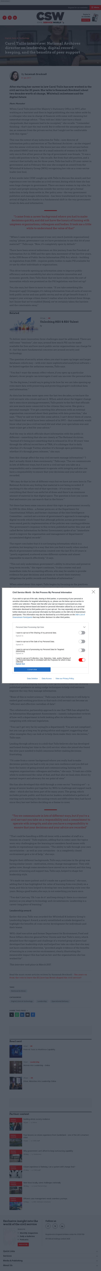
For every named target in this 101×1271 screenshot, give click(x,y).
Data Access (47, 679)
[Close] (94, 592)
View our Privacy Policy (64, 679)
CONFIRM (32, 670)
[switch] (82, 632)
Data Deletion (32, 679)
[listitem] (50, 627)
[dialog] (50, 635)
